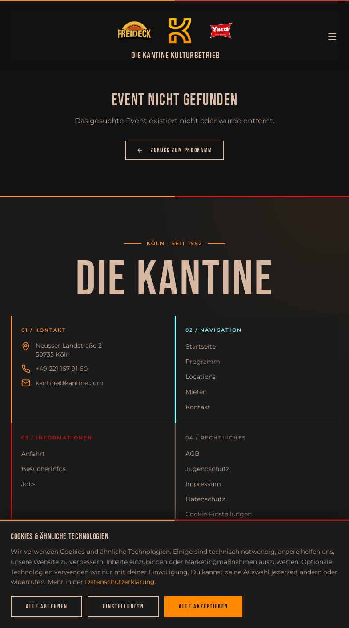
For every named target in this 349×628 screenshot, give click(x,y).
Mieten (196, 392)
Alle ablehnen (46, 606)
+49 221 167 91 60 (62, 369)
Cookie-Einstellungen (218, 514)
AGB (192, 454)
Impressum (203, 484)
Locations (200, 377)
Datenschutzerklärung (120, 582)
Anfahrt (33, 454)
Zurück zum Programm (174, 150)
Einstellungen (123, 606)
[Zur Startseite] (134, 30)
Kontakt (197, 407)
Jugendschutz (207, 469)
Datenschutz (205, 499)
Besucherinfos (43, 469)
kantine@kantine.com (70, 383)
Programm (202, 362)
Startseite (200, 346)
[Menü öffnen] (332, 36)
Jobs (28, 484)
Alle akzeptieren (203, 606)
